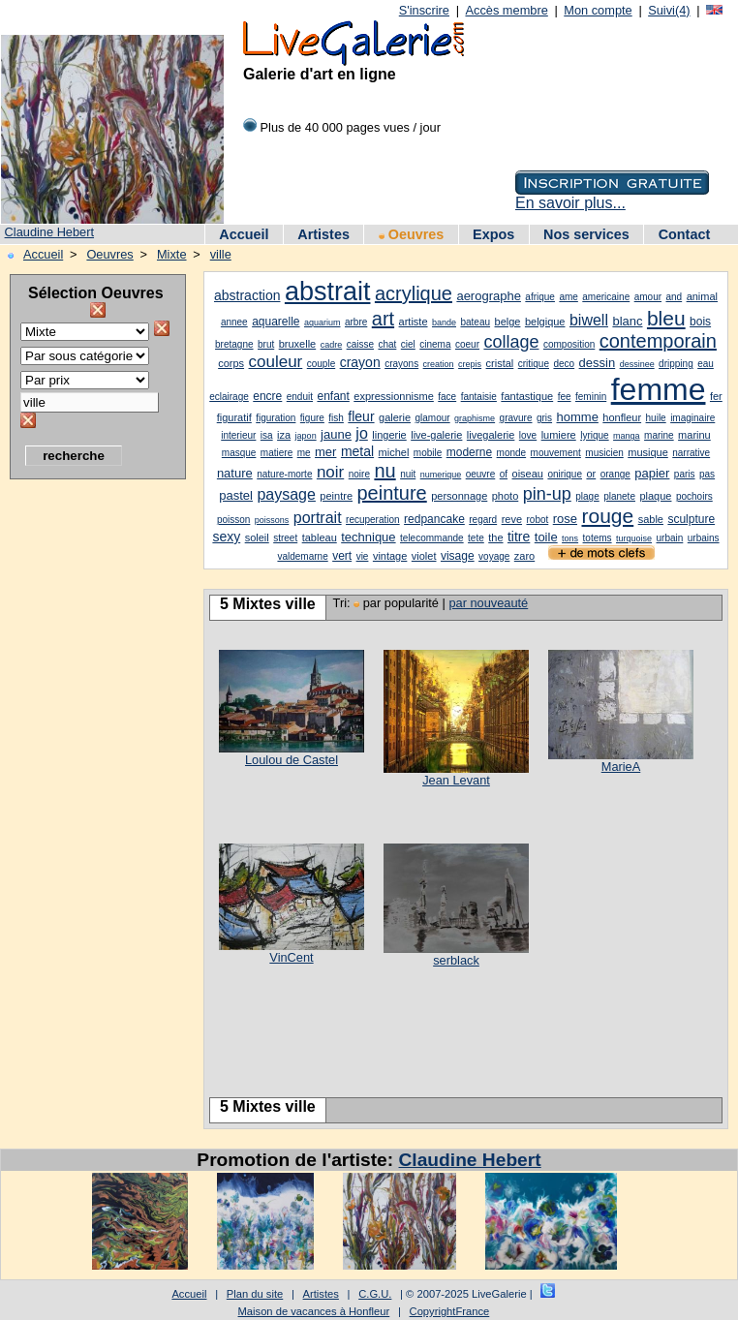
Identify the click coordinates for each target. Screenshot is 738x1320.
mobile (428, 452)
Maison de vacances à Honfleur (314, 1311)
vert (342, 556)
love (528, 435)
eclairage (229, 396)
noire (359, 474)
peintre (336, 496)
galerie (395, 417)
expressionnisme (394, 396)
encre (267, 396)
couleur (276, 362)
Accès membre (506, 10)
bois (700, 321)
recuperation (373, 519)
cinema (434, 344)
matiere (276, 452)
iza (284, 435)
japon (306, 436)
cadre (332, 345)
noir (330, 472)
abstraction (247, 295)
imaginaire (692, 418)
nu (384, 470)
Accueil (243, 234)
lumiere (558, 435)
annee (234, 322)
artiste (413, 321)
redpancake (434, 519)
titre (518, 536)
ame (568, 297)
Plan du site (255, 1294)
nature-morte (284, 474)
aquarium (322, 322)
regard (483, 519)
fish (336, 418)
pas (707, 474)
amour (647, 297)
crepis (469, 364)
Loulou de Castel (291, 759)
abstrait (328, 291)
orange (615, 474)
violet (424, 556)
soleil (257, 537)
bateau (475, 322)
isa (267, 435)
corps (231, 363)
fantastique (527, 396)
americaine (606, 297)
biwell (588, 320)
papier (651, 473)
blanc (627, 321)
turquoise (634, 538)
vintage (390, 556)
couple (321, 363)
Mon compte (597, 10)
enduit (300, 396)
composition (569, 344)
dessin (597, 362)
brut (266, 344)
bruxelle (298, 344)
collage (510, 342)
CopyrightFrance (450, 1311)
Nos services (586, 234)
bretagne (234, 344)
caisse (360, 344)
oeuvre (481, 474)
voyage (493, 556)
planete (619, 496)
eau (705, 363)
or (591, 473)
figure (312, 418)
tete (476, 538)
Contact (685, 234)
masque (239, 452)
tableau (319, 537)
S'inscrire (424, 10)
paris (684, 474)
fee (564, 396)
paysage (286, 494)
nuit (407, 474)
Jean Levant (456, 780)
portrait (317, 517)
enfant (333, 396)
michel (394, 452)
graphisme (474, 418)
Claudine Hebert (49, 232)
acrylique (413, 293)
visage (458, 556)
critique (533, 363)
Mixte (172, 254)
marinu (694, 435)
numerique (441, 474)
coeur (467, 344)
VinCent (291, 957)
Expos (493, 234)
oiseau (527, 473)
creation (438, 364)
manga (626, 436)
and (673, 297)
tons (570, 538)
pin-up (547, 494)
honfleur (621, 417)
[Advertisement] (87, 779)
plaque (655, 496)
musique (648, 452)
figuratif (234, 417)
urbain (670, 538)
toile (546, 537)
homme (578, 417)
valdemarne (302, 556)
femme (658, 389)
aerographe (488, 296)
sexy (226, 536)
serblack (456, 960)
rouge (607, 516)
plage (587, 496)
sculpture (691, 519)
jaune (336, 434)
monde (512, 452)
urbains (704, 538)
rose (565, 518)
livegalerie (491, 435)
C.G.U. (374, 1294)
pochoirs (694, 496)
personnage (459, 496)
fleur (361, 416)
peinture (391, 493)
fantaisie (479, 396)
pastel (236, 495)
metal (357, 451)
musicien (604, 452)
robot (537, 519)
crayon (360, 362)
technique (368, 537)
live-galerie (436, 435)
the (495, 537)
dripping (676, 363)
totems (597, 538)
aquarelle (275, 321)
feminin (590, 396)
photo (505, 496)
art (383, 318)
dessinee (637, 364)
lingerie (389, 435)
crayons (401, 363)
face (447, 396)
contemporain (658, 341)
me (304, 452)
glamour (432, 418)
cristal (500, 363)
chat (387, 344)
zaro (524, 556)
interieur (238, 435)
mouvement (556, 452)
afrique (540, 297)
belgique (545, 321)
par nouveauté (488, 603)
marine (659, 435)
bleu (666, 318)
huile (656, 418)
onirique (564, 474)
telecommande (432, 538)
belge (508, 321)
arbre (356, 322)
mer (325, 452)
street (285, 538)
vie (362, 556)
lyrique (594, 435)
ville (220, 254)
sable (650, 519)
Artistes (323, 234)
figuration (275, 418)
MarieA (621, 766)
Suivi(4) (669, 10)
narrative (691, 452)
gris (544, 418)
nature (235, 473)
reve (512, 519)
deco (563, 363)
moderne (469, 452)
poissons (272, 520)
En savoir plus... (570, 203)
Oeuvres (412, 234)
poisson (233, 519)
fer (716, 396)
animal (702, 296)
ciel (408, 344)
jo (361, 433)
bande (444, 322)
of (503, 474)
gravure (516, 418)
